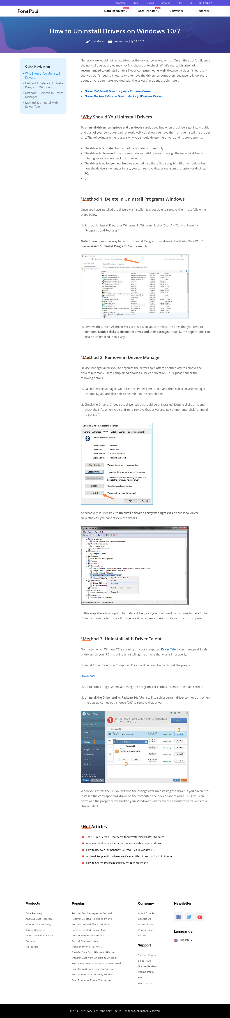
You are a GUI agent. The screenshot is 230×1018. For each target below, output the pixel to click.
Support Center (147, 955)
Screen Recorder (35, 929)
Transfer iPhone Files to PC (87, 946)
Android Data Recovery (39, 918)
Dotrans (30, 941)
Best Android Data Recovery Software (93, 968)
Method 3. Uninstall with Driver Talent (41, 105)
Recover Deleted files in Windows (91, 924)
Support (150, 3)
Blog (180, 3)
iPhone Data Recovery (38, 924)
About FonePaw (147, 913)
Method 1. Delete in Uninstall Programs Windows (44, 85)
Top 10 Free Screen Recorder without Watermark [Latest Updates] (125, 837)
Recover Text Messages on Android (92, 913)
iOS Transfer (32, 946)
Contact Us (144, 918)
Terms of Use (145, 924)
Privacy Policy (146, 929)
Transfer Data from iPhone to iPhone (93, 952)
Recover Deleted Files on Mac (89, 929)
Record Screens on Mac (85, 941)
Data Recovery (34, 913)
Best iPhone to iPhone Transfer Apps (93, 980)
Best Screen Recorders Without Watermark (96, 963)
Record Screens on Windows (88, 935)
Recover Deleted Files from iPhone (92, 918)
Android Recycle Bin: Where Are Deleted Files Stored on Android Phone (129, 856)
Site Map (143, 935)
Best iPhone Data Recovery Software (93, 974)
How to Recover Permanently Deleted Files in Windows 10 (120, 850)
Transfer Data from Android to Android (94, 957)
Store (135, 3)
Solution (166, 3)
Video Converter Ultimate (40, 935)
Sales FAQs (144, 960)
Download (120, 3)
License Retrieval (147, 966)
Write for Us (144, 983)
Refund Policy (146, 971)
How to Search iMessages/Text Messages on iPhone (117, 863)
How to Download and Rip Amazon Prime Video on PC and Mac (124, 843)
